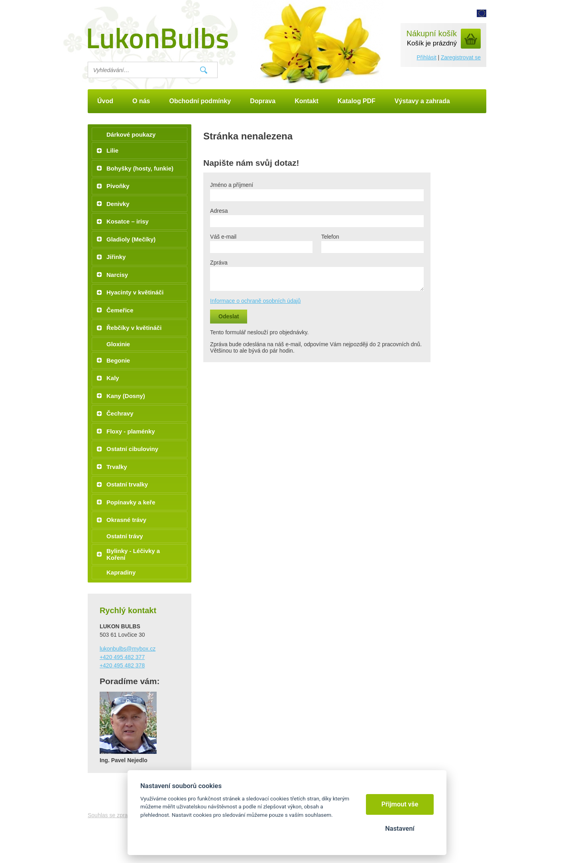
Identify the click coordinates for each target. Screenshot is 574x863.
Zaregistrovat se (461, 57)
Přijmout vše (400, 804)
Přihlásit (426, 57)
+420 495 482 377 (122, 657)
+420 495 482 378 (122, 665)
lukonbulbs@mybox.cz (127, 648)
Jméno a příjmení (231, 185)
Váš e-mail (223, 236)
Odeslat (228, 316)
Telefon (330, 236)
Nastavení (399, 828)
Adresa (219, 211)
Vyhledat (204, 70)
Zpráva (219, 262)
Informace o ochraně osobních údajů (255, 301)
